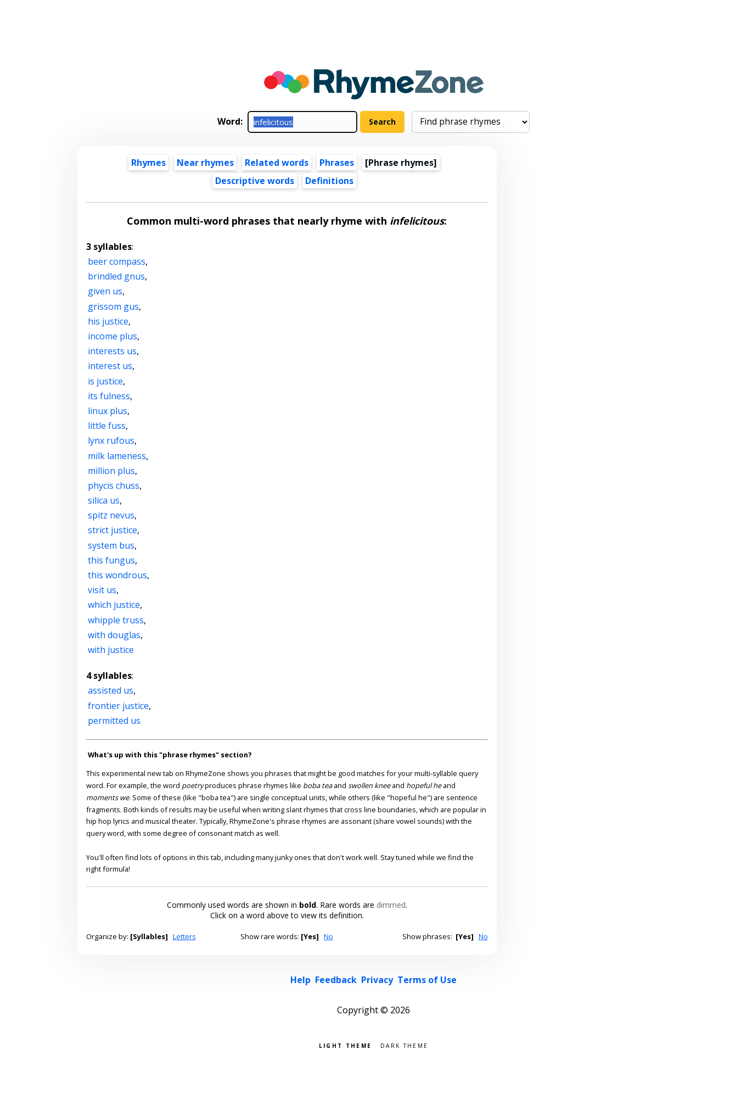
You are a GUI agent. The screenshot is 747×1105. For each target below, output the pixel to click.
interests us (112, 351)
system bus (111, 545)
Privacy (377, 980)
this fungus (111, 560)
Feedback (336, 980)
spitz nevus (111, 515)
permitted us (114, 721)
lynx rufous (111, 440)
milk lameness (117, 456)
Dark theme (404, 1045)
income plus (112, 336)
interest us (110, 366)
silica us (104, 500)
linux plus (107, 411)
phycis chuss (113, 485)
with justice (111, 650)
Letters (184, 936)
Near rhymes (205, 163)
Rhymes (148, 163)
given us (105, 291)
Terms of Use (427, 980)
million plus (111, 471)
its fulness (109, 396)
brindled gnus (116, 276)
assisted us (110, 690)
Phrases (336, 163)
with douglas (114, 635)
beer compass (116, 261)
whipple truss (116, 620)
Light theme (345, 1045)
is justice (105, 381)
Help (300, 980)
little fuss (107, 426)
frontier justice (118, 706)
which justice (114, 605)
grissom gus (113, 306)
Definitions (329, 181)
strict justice (112, 530)
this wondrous (117, 575)
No (328, 936)
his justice (108, 321)
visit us (102, 590)
